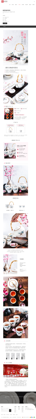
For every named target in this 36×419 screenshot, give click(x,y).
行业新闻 (19, 408)
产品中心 (20, 4)
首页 (9, 4)
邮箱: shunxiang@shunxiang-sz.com (29, 408)
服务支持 (30, 4)
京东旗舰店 (11, 414)
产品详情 (4, 26)
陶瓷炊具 (22, 408)
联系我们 (34, 4)
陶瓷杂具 (22, 410)
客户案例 (23, 4)
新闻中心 (16, 4)
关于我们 (13, 4)
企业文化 (15, 409)
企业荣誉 (15, 408)
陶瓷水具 (22, 409)
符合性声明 (26, 4)
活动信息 (19, 409)
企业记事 (15, 410)
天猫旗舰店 (14, 414)
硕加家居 (17, 414)
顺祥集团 (4, 414)
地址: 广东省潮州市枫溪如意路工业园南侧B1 (29, 409)
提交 (10, 410)
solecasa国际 (7, 414)
